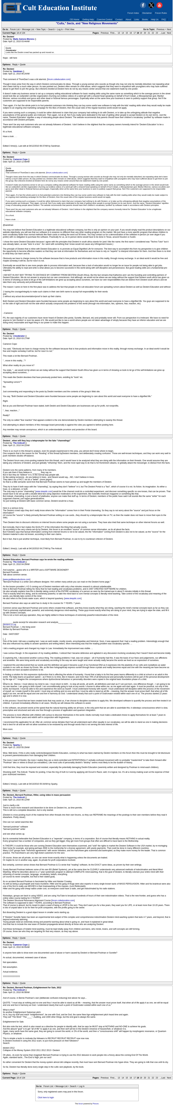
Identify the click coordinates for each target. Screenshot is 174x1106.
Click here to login (46, 1097)
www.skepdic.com (44, 491)
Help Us (154, 19)
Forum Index (133, 13)
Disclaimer (147, 13)
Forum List (15, 29)
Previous (160, 29)
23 (157, 33)
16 (131, 33)
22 (153, 33)
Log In (60, 29)
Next (169, 29)
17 (135, 33)
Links (136, 19)
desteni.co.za (9, 624)
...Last (162, 33)
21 (149, 33)
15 (127, 33)
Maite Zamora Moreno (24, 39)
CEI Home (74, 19)
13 (119, 33)
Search (51, 29)
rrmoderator (19, 336)
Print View (69, 29)
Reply (15, 64)
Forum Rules (161, 13)
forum (81, 1104)
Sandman (18, 71)
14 (123, 33)
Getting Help (88, 19)
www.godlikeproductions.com (16, 579)
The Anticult (19, 443)
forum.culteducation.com (59, 79)
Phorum (96, 1104)
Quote (23, 64)
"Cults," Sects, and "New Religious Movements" (87, 23)
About (128, 19)
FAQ (164, 19)
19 (141, 33)
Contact (118, 19)
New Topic (41, 29)
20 (145, 33)
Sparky (16, 745)
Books (145, 19)
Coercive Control (104, 19)
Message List (28, 29)
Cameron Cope (20, 159)
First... (113, 33)
